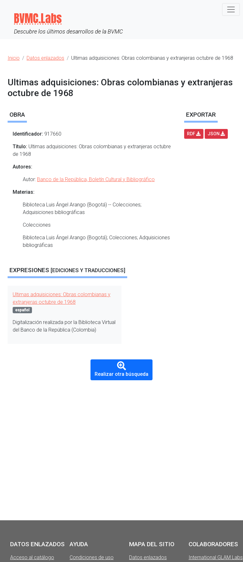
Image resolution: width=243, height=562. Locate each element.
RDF (194, 133)
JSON (216, 133)
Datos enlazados (148, 557)
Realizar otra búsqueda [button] (121, 369)
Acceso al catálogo (32, 557)
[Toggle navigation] (231, 9)
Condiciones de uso (92, 557)
